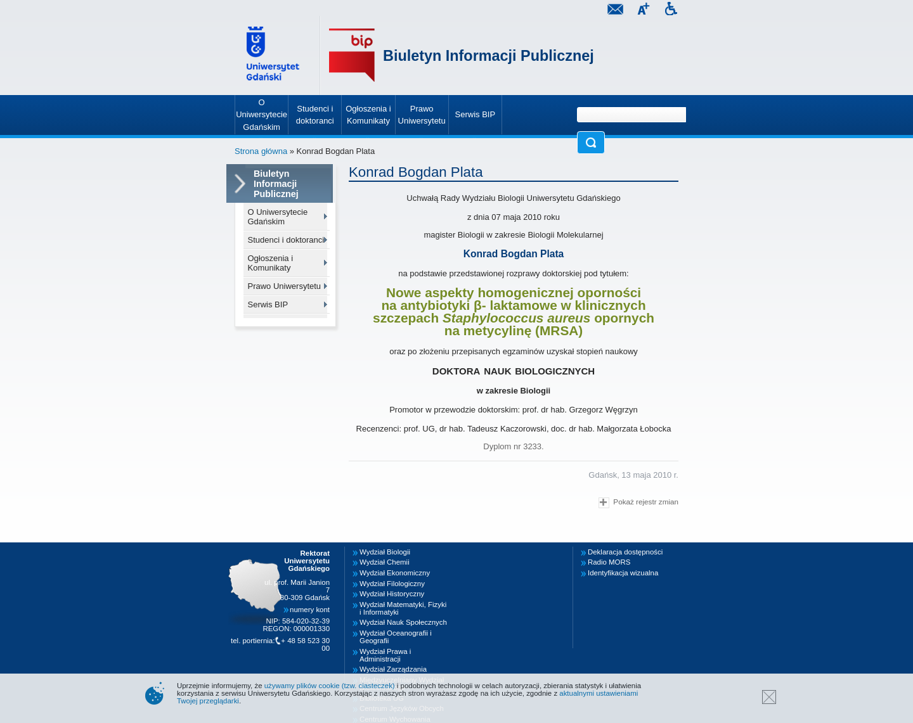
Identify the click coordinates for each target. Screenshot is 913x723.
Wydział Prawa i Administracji (385, 655)
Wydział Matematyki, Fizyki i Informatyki (402, 608)
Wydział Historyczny (391, 594)
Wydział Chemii (384, 562)
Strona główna (261, 151)
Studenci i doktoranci (286, 240)
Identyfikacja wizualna (623, 573)
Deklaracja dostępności (625, 552)
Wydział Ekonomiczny (394, 573)
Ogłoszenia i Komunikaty (271, 262)
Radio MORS (609, 562)
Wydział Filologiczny (392, 583)
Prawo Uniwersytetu (284, 286)
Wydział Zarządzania (393, 669)
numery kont (310, 609)
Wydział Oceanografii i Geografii (395, 636)
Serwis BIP (268, 304)
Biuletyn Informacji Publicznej (488, 56)
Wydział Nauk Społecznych (403, 622)
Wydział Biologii (384, 552)
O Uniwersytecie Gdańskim (278, 216)
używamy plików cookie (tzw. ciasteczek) (329, 685)
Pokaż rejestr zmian (638, 502)
